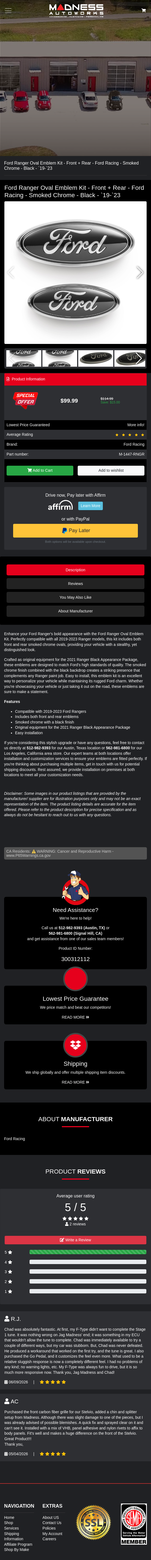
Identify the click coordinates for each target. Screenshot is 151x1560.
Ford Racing (134, 444)
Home (9, 1517)
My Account (52, 1533)
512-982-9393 (38, 748)
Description (75, 570)
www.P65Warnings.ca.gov (28, 855)
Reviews (75, 583)
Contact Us (51, 1523)
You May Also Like (75, 597)
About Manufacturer (75, 611)
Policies (49, 1528)
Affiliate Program (18, 1544)
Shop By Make (16, 1549)
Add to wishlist (111, 470)
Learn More (90, 506)
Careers (49, 1539)
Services (11, 1528)
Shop (8, 1523)
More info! (135, 425)
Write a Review (75, 1240)
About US (50, 1517)
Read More (75, 1017)
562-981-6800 (118, 748)
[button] (140, 273)
